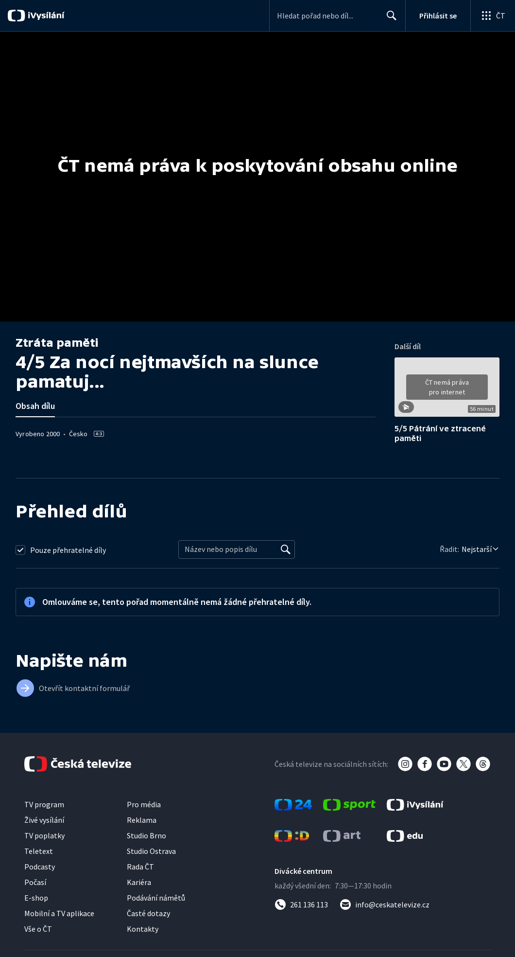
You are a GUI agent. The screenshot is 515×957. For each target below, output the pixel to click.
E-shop (36, 898)
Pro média (144, 804)
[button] (447, 390)
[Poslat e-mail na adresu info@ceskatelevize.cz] (384, 904)
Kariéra (139, 882)
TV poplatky (44, 835)
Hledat (388, 19)
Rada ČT (140, 866)
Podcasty (39, 866)
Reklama (141, 820)
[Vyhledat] (285, 549)
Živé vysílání (44, 820)
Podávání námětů (156, 898)
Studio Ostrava (151, 851)
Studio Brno (146, 835)
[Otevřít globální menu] (492, 15)
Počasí (35, 882)
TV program (44, 804)
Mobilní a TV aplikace (59, 913)
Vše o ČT (38, 929)
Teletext (38, 851)
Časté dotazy (148, 913)
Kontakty (142, 929)
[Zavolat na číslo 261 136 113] (301, 904)
